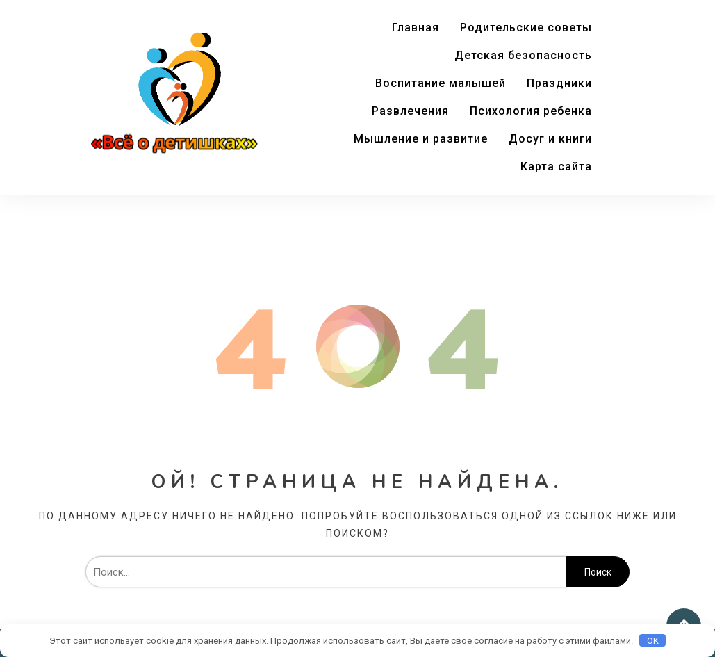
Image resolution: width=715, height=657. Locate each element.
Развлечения (410, 110)
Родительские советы (526, 27)
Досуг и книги (550, 138)
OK (653, 640)
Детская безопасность (523, 55)
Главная (415, 27)
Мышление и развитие (421, 138)
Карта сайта (556, 166)
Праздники (559, 83)
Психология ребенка (531, 110)
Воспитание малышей (440, 83)
